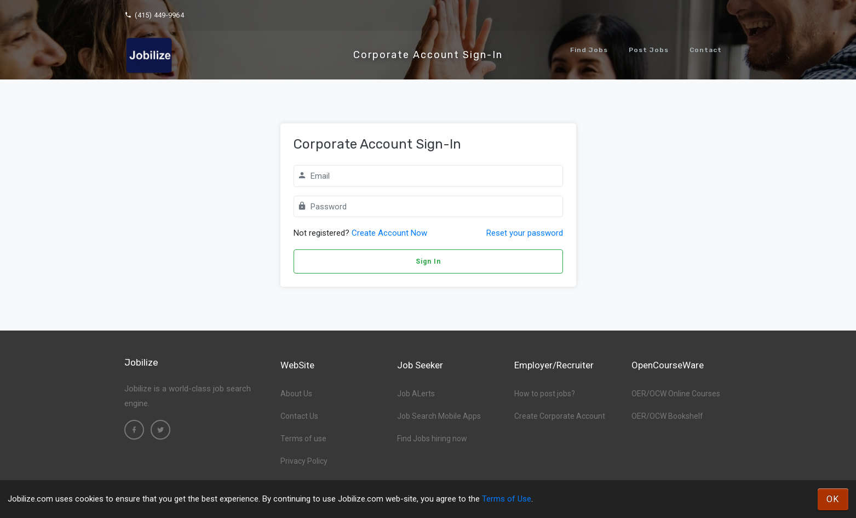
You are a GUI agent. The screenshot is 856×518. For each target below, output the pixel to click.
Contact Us (299, 416)
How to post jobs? (544, 393)
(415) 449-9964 (154, 15)
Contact (706, 50)
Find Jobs (589, 50)
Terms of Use (506, 499)
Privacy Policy (304, 461)
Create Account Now (389, 233)
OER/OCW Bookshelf (667, 416)
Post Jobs (649, 50)
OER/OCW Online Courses (675, 393)
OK (833, 499)
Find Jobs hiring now (432, 438)
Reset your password (524, 233)
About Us (296, 393)
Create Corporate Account (559, 416)
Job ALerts (416, 393)
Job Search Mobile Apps (439, 416)
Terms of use (303, 438)
